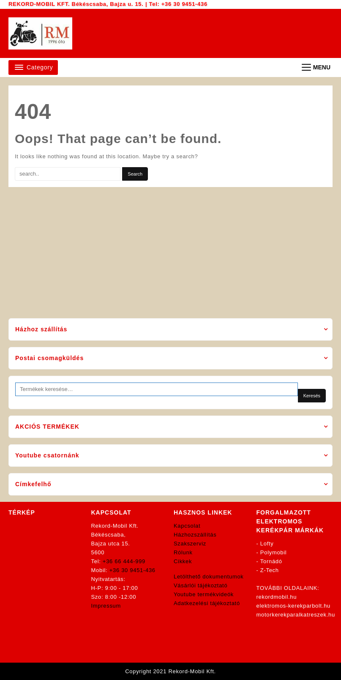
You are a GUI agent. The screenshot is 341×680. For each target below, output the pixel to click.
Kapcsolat (187, 526)
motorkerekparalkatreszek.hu (296, 614)
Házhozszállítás (195, 534)
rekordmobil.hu (276, 597)
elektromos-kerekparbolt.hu (293, 606)
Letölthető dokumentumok (209, 576)
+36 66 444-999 (124, 561)
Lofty (267, 543)
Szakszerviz (190, 543)
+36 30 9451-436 (184, 4)
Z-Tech (269, 570)
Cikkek (183, 561)
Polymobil (273, 552)
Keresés (311, 395)
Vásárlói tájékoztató (200, 585)
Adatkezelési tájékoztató (207, 603)
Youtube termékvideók (204, 594)
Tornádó (271, 561)
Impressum (106, 606)
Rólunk (183, 552)
